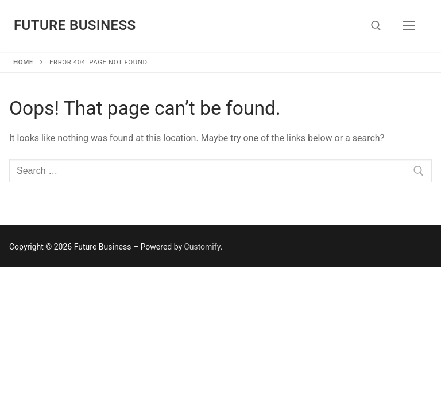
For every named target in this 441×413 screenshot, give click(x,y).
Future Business (75, 25)
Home (23, 62)
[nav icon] (408, 26)
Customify (202, 246)
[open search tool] (376, 26)
